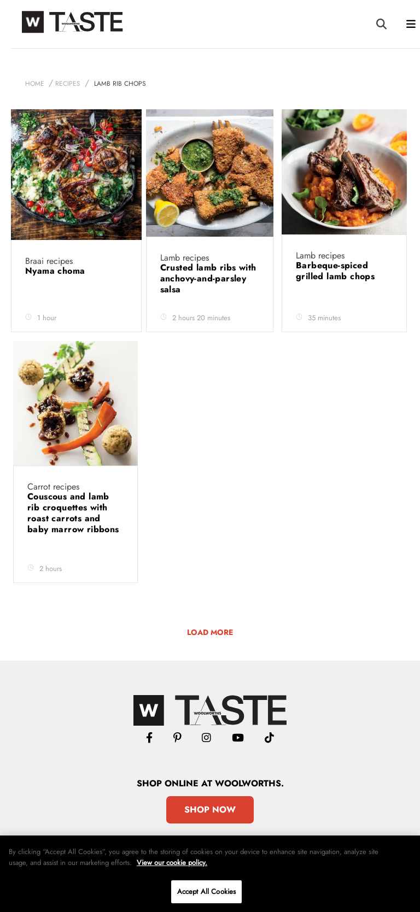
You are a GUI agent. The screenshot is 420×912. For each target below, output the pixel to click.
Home (34, 84)
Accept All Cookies (206, 891)
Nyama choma (56, 270)
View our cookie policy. (172, 862)
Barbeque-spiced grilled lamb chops (337, 271)
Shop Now (210, 809)
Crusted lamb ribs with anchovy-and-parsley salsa (208, 278)
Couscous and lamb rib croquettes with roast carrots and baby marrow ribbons (73, 513)
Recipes (67, 84)
